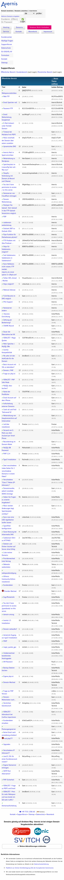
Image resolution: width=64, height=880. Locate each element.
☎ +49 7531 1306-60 (27, 812)
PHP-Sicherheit (8, 780)
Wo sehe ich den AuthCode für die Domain (8, 358)
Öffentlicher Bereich (8, 72)
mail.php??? (8, 738)
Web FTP (6, 96)
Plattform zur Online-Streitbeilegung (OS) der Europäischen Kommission (29, 868)
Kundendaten (8, 585)
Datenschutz (6, 48)
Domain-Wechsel (9, 682)
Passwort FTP (8, 108)
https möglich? (8, 284)
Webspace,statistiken (9, 93)
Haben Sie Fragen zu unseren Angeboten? (9, 499)
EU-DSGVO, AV (6, 51)
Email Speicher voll (10, 102)
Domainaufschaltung (9, 806)
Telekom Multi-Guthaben (39, 27)
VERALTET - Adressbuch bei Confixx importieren (9, 714)
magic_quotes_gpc (9, 647)
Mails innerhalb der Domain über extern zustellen (8, 140)
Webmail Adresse (9, 290)
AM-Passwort (8, 662)
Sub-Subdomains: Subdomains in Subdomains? (9, 258)
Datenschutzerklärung (41, 864)
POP (4, 217)
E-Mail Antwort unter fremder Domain (8, 126)
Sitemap (4, 62)
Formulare (5, 55)
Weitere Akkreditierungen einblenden (33, 846)
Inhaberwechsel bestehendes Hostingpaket (8, 656)
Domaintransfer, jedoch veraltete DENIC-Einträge (8, 491)
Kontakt (19, 32)
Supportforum (6, 44)
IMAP (5, 641)
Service (6, 32)
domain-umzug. (8, 614)
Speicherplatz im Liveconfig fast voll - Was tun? (9, 167)
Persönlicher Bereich (45, 72)
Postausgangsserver (9, 729)
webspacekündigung (9, 573)
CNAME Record (8, 326)
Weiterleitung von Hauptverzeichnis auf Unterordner (9, 418)
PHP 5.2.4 (6, 454)
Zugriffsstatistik (8, 597)
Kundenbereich (22, 72)
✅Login (22, 20)
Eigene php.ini (8, 676)
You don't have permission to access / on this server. (9, 187)
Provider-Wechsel (10, 591)
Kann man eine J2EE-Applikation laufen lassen (8, 520)
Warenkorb (32, 32)
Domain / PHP (8, 370)
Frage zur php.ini (9, 374)
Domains (19, 27)
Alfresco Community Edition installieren (8, 579)
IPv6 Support (8, 302)
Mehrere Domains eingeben (10, 16)
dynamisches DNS (9, 146)
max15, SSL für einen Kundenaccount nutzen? (9, 759)
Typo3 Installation (9, 459)
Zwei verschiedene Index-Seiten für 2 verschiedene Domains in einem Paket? (9, 470)
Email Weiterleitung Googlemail (6, 117)
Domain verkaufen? (10, 629)
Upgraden (6, 744)
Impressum (48, 32)
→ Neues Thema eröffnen (54, 81)
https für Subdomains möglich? (6, 249)
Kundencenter (6, 37)
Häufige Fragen (7, 41)
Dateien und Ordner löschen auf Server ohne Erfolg (8, 546)
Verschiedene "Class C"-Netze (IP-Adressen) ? (8, 482)
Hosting (6, 27)
